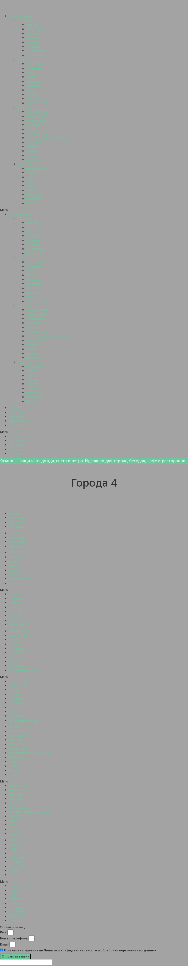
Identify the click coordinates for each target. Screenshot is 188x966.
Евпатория (34, 55)
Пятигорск (34, 142)
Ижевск (31, 73)
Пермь (31, 129)
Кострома (33, 86)
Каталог (15, 408)
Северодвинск (36, 168)
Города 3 (24, 107)
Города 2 (24, 59)
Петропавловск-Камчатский (47, 138)
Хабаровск (34, 190)
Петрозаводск (37, 133)
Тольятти (33, 186)
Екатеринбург (36, 64)
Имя (3, 932)
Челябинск (34, 199)
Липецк (31, 94)
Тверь (30, 177)
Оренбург (33, 125)
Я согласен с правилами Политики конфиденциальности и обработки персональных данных (80, 950)
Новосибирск (36, 120)
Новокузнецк (36, 116)
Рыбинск (32, 147)
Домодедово (36, 51)
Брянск (31, 33)
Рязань (31, 151)
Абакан (31, 25)
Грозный (32, 46)
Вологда (32, 38)
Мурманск (33, 99)
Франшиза (16, 417)
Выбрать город (20, 16)
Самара (31, 155)
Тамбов (31, 173)
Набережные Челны (41, 103)
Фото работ (18, 421)
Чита (29, 203)
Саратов (32, 160)
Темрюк (31, 181)
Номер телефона (14, 938)
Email (4, 944)
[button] (94, 210)
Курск (30, 90)
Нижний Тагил (36, 112)
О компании (17, 412)
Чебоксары (34, 194)
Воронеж (33, 42)
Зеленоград (35, 68)
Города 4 (24, 164)
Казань (31, 77)
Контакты (16, 425)
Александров (36, 29)
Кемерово (33, 81)
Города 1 (24, 20)
